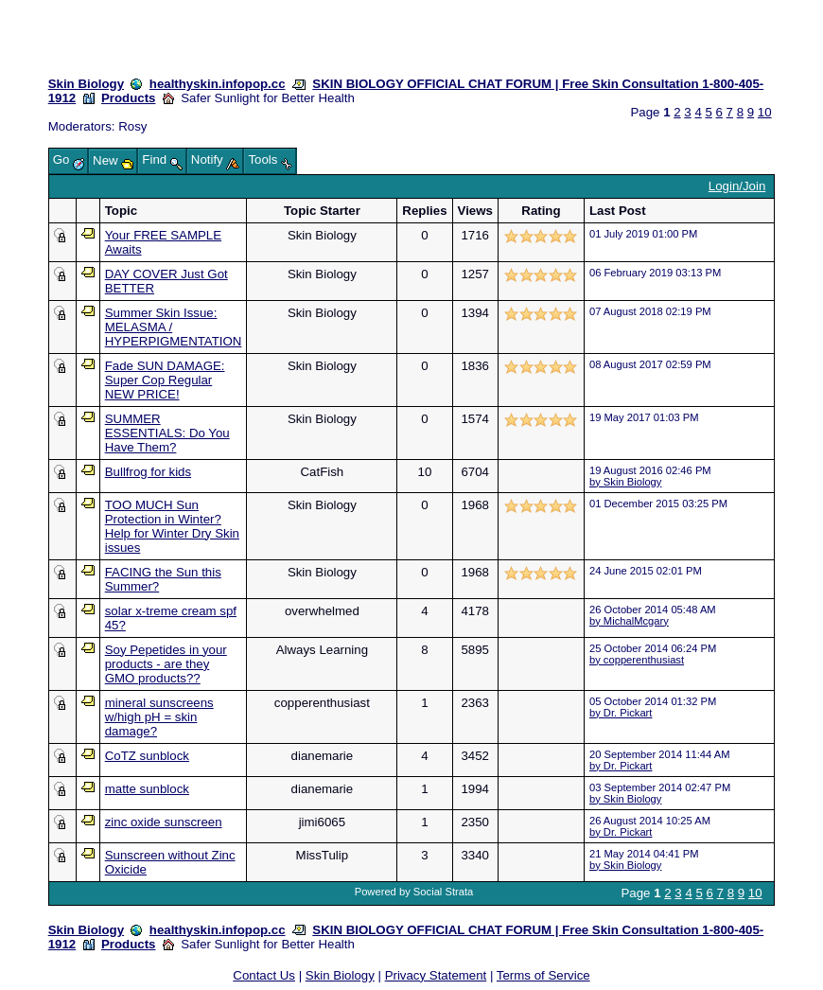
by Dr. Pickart (621, 712)
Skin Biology (86, 84)
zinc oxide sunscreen (163, 822)
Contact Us (264, 975)
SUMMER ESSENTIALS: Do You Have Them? (167, 433)
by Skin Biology (625, 481)
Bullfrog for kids (148, 472)
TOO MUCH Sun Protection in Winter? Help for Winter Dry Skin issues (172, 526)
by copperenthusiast (636, 659)
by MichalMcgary (629, 621)
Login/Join (737, 186)
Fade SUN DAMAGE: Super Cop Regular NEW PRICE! (165, 380)
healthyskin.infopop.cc (217, 84)
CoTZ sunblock (147, 756)
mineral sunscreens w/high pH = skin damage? (159, 717)
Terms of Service (543, 975)
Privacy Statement (436, 975)
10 (765, 112)
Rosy (132, 126)
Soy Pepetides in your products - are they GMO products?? (166, 664)
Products (128, 98)
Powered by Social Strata (414, 891)
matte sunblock (147, 789)
